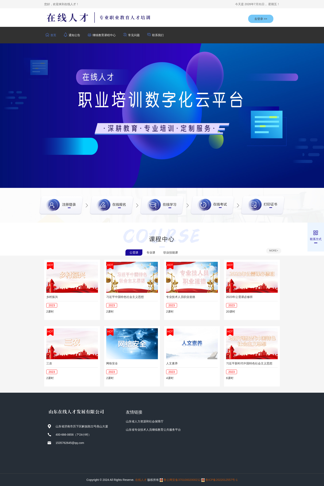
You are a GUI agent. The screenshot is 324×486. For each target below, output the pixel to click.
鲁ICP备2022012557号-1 (221, 479)
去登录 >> (260, 18)
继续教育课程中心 (104, 35)
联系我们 (158, 35)
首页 (53, 35)
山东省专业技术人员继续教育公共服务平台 (153, 429)
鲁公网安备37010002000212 (182, 479)
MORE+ (273, 250)
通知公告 (74, 35)
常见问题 (134, 35)
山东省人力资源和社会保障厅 (144, 421)
